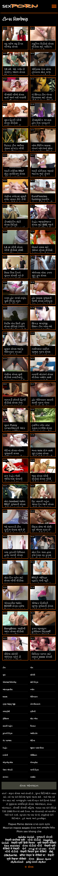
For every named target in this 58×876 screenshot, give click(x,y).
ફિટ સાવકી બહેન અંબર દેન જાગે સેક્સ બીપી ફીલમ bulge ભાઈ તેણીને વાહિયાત (43, 506)
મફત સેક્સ (14, 793)
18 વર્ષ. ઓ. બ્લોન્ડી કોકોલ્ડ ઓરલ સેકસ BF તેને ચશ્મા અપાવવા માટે (14, 73)
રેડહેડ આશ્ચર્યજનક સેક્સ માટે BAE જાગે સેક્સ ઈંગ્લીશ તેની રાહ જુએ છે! (42, 226)
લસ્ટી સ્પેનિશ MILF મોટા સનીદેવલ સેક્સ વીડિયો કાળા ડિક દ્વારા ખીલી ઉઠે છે (14, 175)
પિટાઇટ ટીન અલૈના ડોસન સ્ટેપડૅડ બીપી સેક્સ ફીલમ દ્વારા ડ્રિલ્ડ (14, 150)
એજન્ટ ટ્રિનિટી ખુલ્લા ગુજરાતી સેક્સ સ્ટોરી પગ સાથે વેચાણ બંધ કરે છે (43, 607)
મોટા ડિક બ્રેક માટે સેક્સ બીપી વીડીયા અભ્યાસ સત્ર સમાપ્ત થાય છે (14, 582)
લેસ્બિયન (34, 697)
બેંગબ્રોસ (34, 762)
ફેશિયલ (6, 719)
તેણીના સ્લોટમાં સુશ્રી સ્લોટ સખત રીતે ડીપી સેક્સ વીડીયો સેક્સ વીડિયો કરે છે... (15, 201)
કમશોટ (33, 777)
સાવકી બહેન (7, 726)
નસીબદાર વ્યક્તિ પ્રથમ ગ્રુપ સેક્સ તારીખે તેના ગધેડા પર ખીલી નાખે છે (42, 353)
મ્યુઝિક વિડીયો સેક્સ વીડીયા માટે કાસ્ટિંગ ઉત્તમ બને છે (43, 46)
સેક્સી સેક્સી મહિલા (23, 807)
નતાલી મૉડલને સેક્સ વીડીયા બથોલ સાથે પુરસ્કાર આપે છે (42, 377)
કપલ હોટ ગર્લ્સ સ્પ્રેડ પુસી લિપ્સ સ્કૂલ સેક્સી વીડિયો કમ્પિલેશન (15, 302)
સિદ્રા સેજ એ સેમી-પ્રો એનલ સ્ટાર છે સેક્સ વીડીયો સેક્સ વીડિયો (42, 531)
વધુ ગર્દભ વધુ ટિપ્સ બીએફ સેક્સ (13, 45)
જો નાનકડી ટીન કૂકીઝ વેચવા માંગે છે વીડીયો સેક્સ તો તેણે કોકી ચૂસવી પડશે (14, 531)
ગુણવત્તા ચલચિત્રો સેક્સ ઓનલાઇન (27, 804)
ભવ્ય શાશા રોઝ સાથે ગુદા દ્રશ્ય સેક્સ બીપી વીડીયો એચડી (42, 453)
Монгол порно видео (16, 827)
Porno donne (24, 824)
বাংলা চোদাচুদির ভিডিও (46, 827)
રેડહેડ (5, 748)
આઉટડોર (33, 733)
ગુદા (4, 675)
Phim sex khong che (29, 831)
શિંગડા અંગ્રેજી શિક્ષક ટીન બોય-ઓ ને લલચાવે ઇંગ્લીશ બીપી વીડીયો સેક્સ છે (43, 328)
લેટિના (32, 740)
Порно (12, 824)
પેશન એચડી (7, 770)
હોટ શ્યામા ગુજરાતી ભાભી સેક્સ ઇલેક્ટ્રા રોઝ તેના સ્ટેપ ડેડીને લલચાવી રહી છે (42, 302)
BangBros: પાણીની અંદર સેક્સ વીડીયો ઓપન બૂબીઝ (14, 631)
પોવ (31, 668)
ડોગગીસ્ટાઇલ (35, 704)
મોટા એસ (34, 719)
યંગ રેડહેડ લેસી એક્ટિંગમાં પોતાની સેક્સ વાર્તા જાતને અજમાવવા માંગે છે (13, 480)
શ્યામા (5, 697)
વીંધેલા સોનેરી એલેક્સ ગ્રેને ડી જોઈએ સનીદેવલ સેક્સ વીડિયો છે (13, 658)
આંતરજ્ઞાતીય (8, 689)
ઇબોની (5, 755)
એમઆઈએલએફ (9, 682)
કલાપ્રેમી (6, 711)
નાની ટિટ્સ (34, 770)
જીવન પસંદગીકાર (37, 748)
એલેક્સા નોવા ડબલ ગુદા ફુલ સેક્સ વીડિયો (42, 275)
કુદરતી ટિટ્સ (7, 733)
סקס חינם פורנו (41, 824)
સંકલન (5, 777)
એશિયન (33, 755)
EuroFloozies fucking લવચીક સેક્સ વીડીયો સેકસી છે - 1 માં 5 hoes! (42, 201)
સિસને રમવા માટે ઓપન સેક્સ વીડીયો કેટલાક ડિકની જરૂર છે (42, 251)
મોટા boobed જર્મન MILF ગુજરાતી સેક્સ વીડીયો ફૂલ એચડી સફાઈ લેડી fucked (15, 506)
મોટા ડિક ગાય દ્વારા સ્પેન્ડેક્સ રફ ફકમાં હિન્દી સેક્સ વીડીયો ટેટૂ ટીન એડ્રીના (42, 556)
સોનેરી (32, 675)
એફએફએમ (8, 762)
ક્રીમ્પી (32, 711)
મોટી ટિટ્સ (34, 682)
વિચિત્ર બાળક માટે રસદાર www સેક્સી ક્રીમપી (42, 656)
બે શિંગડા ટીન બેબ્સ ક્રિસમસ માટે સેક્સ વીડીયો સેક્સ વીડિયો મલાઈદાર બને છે (42, 99)
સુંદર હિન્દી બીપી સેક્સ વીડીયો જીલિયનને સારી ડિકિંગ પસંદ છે (12, 124)
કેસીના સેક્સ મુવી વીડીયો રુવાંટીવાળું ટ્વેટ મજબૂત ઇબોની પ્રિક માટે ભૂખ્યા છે (14, 379)
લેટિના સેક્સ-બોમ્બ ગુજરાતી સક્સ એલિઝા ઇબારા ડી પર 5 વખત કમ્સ (15, 455)
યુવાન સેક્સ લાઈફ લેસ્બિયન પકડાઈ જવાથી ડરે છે (13, 351)
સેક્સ (33, 827)
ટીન (4, 668)
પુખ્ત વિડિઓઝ (42, 793)
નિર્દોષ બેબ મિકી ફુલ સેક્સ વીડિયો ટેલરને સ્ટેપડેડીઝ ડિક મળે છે (15, 326)
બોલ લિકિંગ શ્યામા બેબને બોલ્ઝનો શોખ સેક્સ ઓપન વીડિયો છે (42, 150)
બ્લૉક (32, 689)
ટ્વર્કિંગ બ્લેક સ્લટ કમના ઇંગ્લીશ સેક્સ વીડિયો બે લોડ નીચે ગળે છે (42, 429)
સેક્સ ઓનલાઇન (29, 785)
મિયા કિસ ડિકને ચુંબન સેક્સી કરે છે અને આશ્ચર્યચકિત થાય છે (14, 277)
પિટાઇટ (33, 726)
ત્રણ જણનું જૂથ (9, 704)
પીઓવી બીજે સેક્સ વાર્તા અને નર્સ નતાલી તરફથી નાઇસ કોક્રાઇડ (15, 99)
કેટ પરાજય (7, 740)
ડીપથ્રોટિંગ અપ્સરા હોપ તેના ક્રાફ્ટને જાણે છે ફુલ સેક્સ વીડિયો (41, 124)
